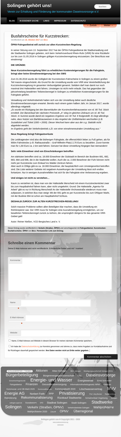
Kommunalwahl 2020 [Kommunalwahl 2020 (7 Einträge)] (65, 398)
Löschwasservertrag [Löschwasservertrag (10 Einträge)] (90, 398)
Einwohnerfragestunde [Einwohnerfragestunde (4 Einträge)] (17, 390)
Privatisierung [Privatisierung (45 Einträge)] (72, 402)
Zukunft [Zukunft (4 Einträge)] (53, 421)
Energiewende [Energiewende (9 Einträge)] (85, 390)
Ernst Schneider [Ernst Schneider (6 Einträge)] (104, 390)
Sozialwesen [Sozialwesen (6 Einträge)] (31, 412)
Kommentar (15, 271)
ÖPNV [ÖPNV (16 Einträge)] (64, 421)
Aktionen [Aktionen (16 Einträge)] (42, 380)
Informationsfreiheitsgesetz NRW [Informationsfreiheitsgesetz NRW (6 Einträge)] (85, 394)
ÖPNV (25, 241)
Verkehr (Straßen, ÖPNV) (49, 238)
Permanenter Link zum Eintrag (50, 241)
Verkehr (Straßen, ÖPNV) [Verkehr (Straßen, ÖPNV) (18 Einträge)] (45, 417)
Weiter (108, 25)
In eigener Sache (29, 21)
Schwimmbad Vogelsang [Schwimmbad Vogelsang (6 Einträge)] (96, 407)
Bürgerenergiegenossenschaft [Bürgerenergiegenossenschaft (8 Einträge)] (58, 385)
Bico (46, 40)
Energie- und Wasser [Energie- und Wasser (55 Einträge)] (51, 389)
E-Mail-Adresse (17, 329)
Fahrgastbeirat (86, 238)
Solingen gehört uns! (30, 5)
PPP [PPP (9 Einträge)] (51, 403)
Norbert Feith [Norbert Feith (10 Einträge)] (37, 403)
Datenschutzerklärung (31, 357)
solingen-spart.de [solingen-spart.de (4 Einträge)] (16, 412)
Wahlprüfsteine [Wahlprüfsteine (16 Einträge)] (103, 417)
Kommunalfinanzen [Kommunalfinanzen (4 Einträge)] (45, 399)
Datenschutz (78, 21)
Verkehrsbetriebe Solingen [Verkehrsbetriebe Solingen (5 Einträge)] (78, 417)
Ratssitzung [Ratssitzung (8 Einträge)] (10, 407)
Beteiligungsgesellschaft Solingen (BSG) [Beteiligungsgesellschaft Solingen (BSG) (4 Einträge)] (98, 381)
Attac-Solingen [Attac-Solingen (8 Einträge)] (59, 380)
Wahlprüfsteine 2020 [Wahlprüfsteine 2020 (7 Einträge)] (37, 421)
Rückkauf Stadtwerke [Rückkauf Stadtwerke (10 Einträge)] (69, 407)
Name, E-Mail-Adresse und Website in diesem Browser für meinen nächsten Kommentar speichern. (52, 351)
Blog (12, 21)
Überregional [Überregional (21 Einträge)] (83, 421)
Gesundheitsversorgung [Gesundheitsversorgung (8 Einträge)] (54, 394)
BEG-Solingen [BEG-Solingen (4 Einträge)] (75, 381)
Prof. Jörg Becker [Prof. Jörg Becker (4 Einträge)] (95, 404)
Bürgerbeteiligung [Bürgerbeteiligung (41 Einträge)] (22, 384)
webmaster (60, 434)
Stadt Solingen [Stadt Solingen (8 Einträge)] (78, 412)
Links (46, 21)
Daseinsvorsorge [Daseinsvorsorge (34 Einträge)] (100, 384)
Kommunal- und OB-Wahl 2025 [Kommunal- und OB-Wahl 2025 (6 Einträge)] (21, 399)
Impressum (60, 21)
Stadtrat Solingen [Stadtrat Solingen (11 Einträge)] (57, 412)
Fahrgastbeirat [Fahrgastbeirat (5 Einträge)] (16, 394)
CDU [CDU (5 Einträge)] (79, 385)
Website (13, 343)
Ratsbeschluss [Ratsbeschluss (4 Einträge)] (110, 404)
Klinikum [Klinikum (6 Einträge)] (107, 394)
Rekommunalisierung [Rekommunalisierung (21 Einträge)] (37, 407)
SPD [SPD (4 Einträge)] (41, 412)
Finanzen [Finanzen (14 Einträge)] (32, 393)
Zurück (91, 25)
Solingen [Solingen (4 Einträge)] (114, 408)
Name (14, 314)
